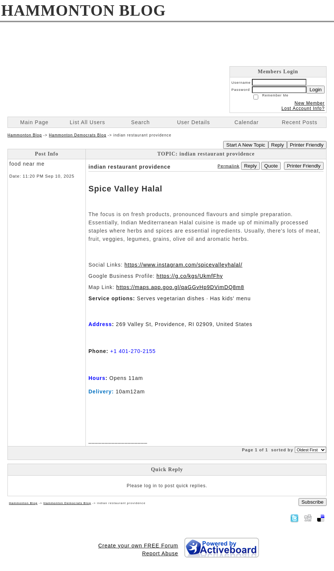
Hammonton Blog (24, 135)
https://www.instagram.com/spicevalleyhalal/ (183, 265)
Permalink (229, 166)
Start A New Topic (245, 145)
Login (315, 89)
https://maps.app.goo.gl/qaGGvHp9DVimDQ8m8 (180, 287)
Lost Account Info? (303, 108)
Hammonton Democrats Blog (77, 135)
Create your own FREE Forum (138, 546)
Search (140, 122)
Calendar (246, 122)
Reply (277, 145)
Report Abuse (160, 553)
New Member (309, 103)
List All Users (87, 122)
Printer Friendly (307, 145)
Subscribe (313, 502)
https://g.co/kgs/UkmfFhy (189, 276)
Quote (271, 166)
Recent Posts (299, 122)
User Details (193, 122)
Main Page (34, 122)
